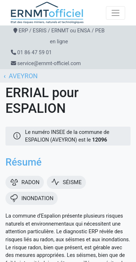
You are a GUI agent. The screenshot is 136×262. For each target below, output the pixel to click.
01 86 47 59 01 (34, 52)
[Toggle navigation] (115, 13)
